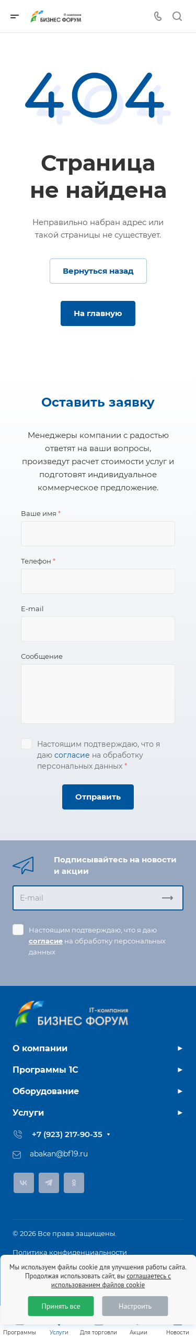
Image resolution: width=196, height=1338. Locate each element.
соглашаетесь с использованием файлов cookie (111, 1280)
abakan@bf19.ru (59, 1154)
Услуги (28, 1113)
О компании (40, 1048)
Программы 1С (45, 1070)
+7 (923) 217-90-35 (67, 1134)
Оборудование (46, 1091)
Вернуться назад (98, 271)
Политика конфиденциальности (70, 1252)
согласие (72, 755)
